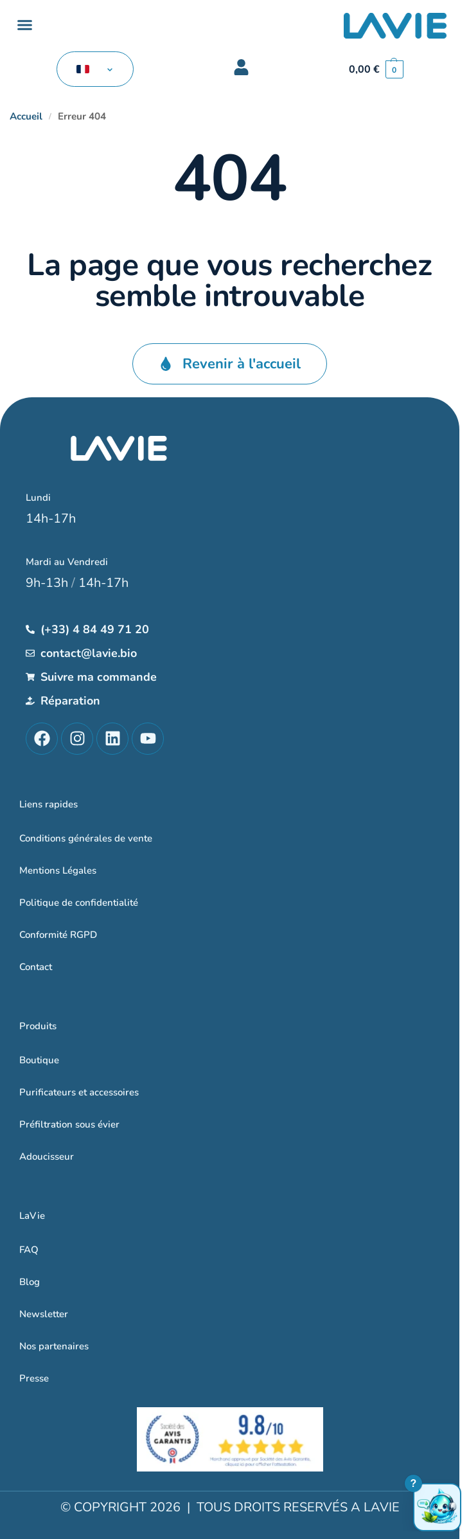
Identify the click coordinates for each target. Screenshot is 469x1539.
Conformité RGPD (58, 934)
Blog (29, 1281)
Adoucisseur (46, 1156)
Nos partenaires (54, 1346)
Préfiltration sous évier (69, 1124)
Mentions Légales (57, 870)
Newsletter (43, 1314)
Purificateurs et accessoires (79, 1092)
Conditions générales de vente (85, 838)
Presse (34, 1378)
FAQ (29, 1249)
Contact (35, 966)
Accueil (26, 116)
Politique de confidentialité (78, 902)
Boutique (39, 1060)
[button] (25, 25)
